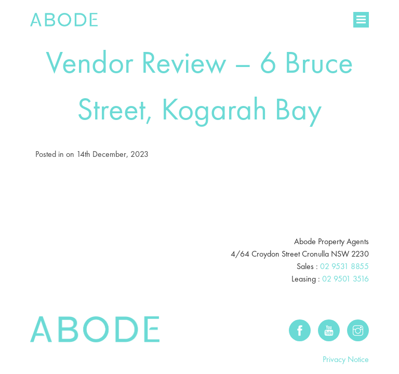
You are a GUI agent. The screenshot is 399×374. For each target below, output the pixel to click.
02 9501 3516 (345, 250)
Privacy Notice (346, 331)
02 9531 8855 (344, 238)
